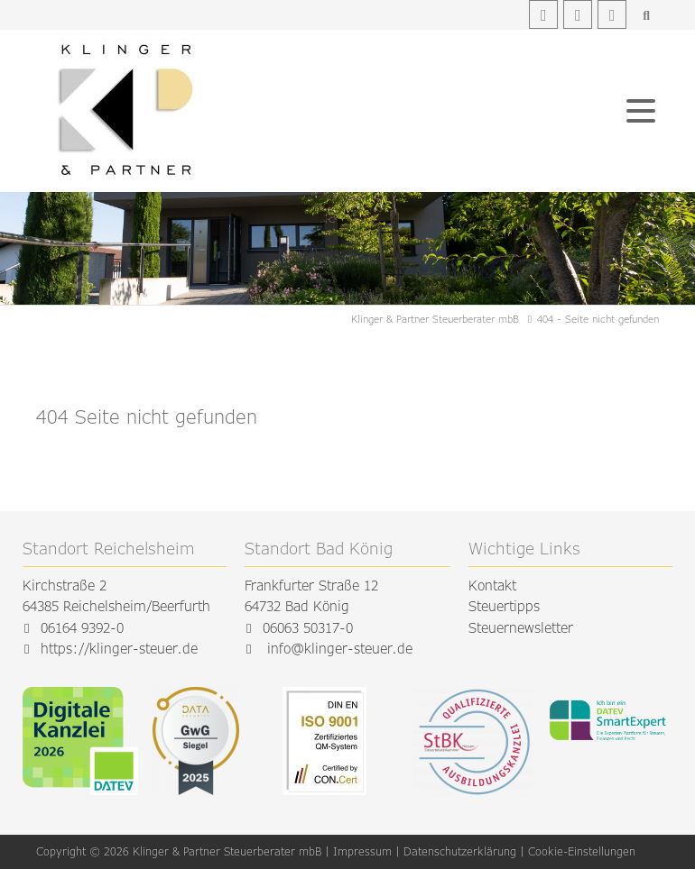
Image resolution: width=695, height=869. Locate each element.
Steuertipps (504, 606)
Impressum (362, 851)
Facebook (543, 14)
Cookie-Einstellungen (581, 851)
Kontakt (492, 585)
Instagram (577, 14)
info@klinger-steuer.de (339, 648)
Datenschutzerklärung (459, 851)
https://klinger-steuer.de (119, 648)
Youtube (612, 14)
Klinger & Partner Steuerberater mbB (435, 318)
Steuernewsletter (520, 627)
